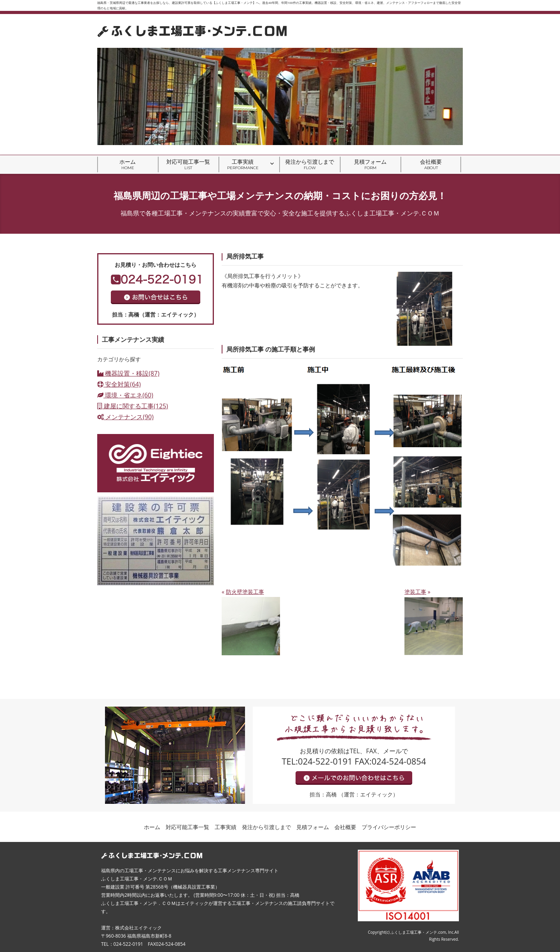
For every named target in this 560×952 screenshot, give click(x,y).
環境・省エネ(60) (125, 395)
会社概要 (431, 164)
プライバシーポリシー (389, 827)
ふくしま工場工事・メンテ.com (418, 932)
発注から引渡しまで (309, 164)
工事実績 (243, 164)
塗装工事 (415, 591)
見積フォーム (370, 164)
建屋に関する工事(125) (132, 406)
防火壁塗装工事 (245, 591)
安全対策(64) (119, 384)
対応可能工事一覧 (188, 164)
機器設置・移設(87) (128, 373)
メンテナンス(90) (125, 417)
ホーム (127, 164)
